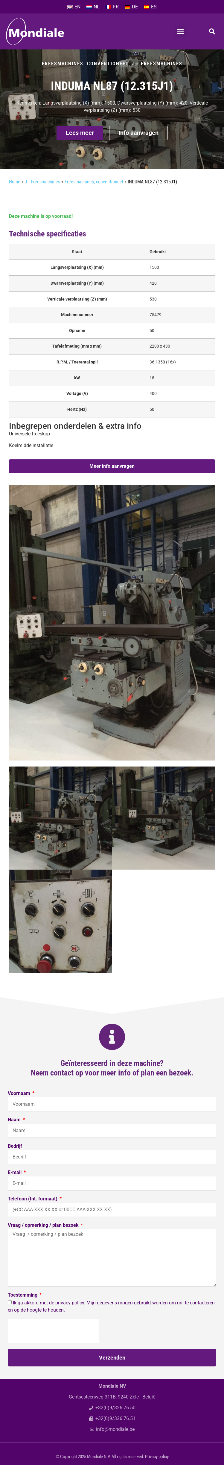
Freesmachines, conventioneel (85, 76)
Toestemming (23, 1307)
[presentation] (53, 1343)
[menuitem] (73, 7)
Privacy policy (157, 1468)
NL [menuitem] (97, 7)
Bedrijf (15, 1158)
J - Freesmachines (157, 76)
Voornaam (19, 1105)
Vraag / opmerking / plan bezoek (44, 1237)
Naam (15, 1131)
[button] (180, 31)
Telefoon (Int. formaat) (33, 1211)
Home (14, 194)
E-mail (15, 1184)
